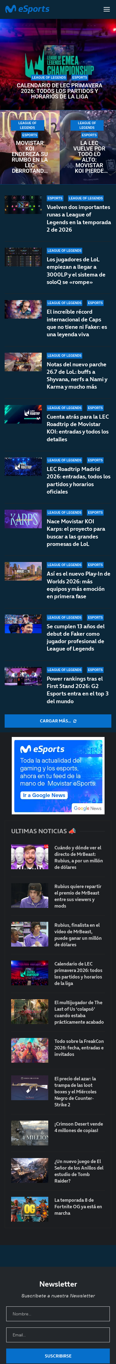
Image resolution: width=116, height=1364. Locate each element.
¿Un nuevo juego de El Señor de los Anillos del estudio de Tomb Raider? (78, 1171)
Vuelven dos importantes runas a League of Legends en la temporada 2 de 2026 (79, 218)
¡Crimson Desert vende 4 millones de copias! (78, 1127)
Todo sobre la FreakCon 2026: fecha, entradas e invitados (79, 1047)
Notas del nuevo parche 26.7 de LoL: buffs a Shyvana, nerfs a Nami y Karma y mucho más (77, 375)
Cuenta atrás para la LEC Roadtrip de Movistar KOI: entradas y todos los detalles (78, 430)
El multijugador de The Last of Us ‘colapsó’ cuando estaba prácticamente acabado (79, 1012)
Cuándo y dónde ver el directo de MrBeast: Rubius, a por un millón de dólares (78, 857)
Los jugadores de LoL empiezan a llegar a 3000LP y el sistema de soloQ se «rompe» (76, 270)
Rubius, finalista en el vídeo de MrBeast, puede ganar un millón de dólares (78, 935)
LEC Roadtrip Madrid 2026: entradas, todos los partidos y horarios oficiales (78, 488)
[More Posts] (58, 721)
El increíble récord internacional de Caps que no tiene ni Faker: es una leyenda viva (77, 323)
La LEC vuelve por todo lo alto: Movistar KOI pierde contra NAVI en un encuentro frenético (89, 157)
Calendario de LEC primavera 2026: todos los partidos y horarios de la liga (59, 91)
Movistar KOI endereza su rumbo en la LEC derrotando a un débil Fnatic (30, 157)
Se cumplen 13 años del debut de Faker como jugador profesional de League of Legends (76, 637)
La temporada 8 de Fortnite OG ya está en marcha (78, 1206)
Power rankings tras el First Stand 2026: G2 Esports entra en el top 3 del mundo (78, 690)
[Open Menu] (107, 9)
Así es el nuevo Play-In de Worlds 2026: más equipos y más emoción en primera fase (78, 591)
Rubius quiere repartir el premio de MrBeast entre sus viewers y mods (77, 896)
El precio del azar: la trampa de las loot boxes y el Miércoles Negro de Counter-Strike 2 (75, 1091)
